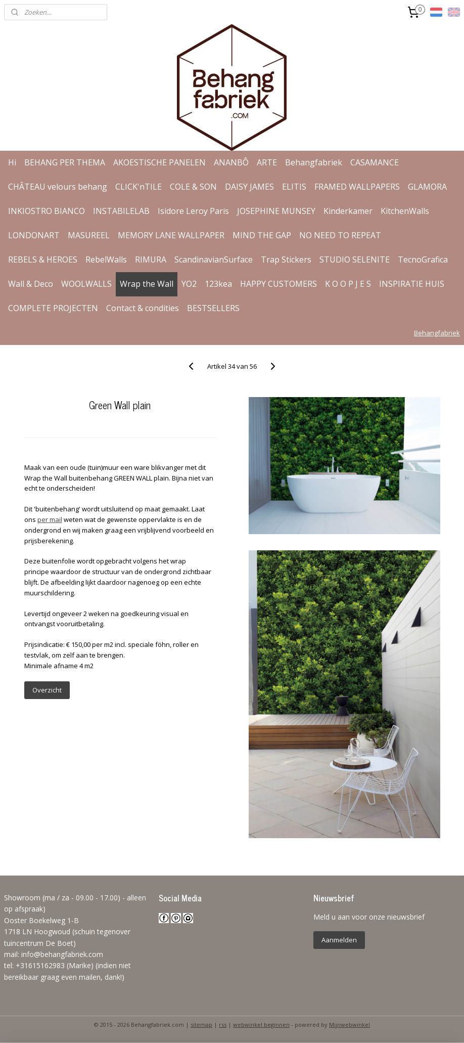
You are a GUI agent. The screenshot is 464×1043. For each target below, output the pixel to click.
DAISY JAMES (249, 186)
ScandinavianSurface (213, 259)
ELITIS (294, 186)
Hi (12, 162)
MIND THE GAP (262, 235)
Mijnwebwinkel (349, 1024)
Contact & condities (142, 308)
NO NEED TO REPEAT (340, 235)
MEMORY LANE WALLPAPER (171, 235)
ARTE (267, 162)
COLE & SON (193, 186)
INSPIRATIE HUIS (411, 283)
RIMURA (150, 259)
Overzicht (47, 689)
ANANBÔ (231, 162)
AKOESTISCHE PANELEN (159, 162)
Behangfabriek (313, 162)
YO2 (189, 283)
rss (222, 1024)
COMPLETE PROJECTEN (53, 308)
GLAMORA (427, 186)
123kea (218, 283)
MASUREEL (89, 235)
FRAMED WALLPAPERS (357, 186)
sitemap (201, 1024)
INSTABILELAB (121, 210)
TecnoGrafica (423, 259)
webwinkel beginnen (261, 1024)
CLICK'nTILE (138, 186)
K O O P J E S (348, 283)
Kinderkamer (348, 210)
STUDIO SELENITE (354, 259)
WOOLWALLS (86, 283)
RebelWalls (106, 259)
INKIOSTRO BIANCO (46, 210)
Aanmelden (339, 939)
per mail (49, 519)
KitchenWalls (405, 210)
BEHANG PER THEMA (64, 162)
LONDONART (34, 235)
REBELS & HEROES (42, 259)
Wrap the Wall (146, 283)
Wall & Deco (30, 283)
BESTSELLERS (213, 308)
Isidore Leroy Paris (193, 210)
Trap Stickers (286, 259)
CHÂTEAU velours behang (57, 186)
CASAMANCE (374, 162)
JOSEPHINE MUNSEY (276, 210)
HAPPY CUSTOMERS (278, 283)
